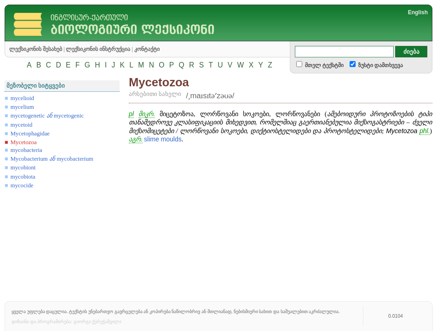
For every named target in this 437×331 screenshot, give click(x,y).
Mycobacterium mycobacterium (52, 159)
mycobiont (23, 167)
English (418, 12)
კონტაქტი (147, 49)
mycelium (22, 107)
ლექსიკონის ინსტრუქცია (98, 49)
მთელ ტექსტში (324, 65)
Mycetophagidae (30, 133)
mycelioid (22, 98)
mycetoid (22, 125)
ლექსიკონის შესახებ (35, 49)
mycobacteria (26, 150)
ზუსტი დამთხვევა (380, 65)
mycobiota (23, 177)
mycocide (22, 185)
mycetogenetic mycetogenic (47, 115)
